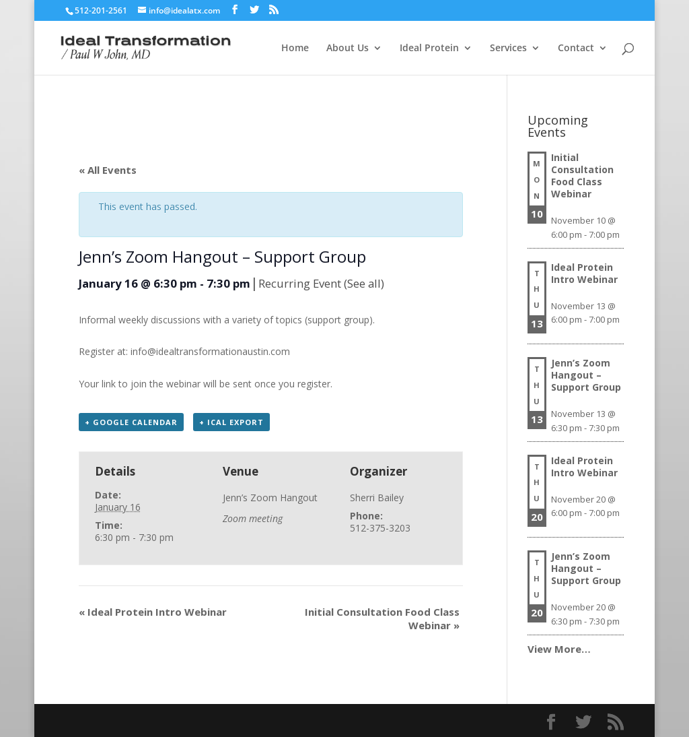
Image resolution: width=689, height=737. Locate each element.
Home (295, 48)
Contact (576, 48)
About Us (347, 48)
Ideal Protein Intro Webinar (153, 611)
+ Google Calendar (131, 422)
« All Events (108, 170)
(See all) (364, 283)
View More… (559, 648)
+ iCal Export (231, 422)
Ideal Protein (429, 48)
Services (508, 48)
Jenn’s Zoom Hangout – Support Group (586, 374)
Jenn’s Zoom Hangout (270, 497)
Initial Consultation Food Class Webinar (582, 175)
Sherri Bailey (377, 497)
